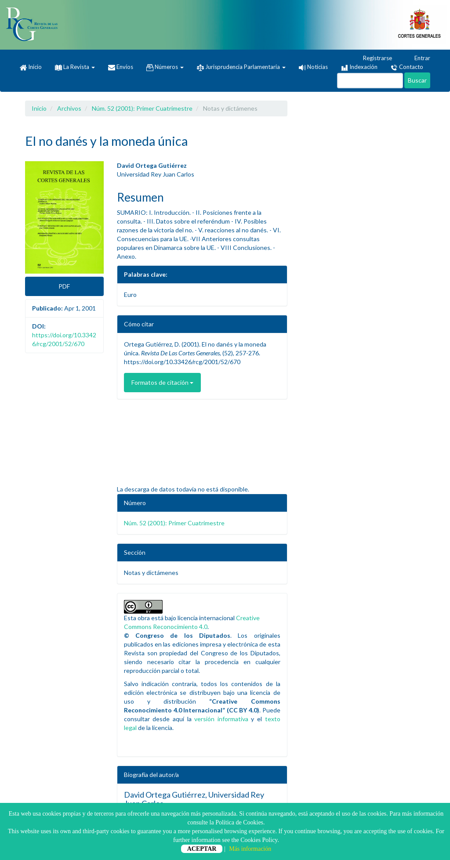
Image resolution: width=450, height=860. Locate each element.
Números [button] (165, 67)
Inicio (31, 67)
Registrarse (373, 58)
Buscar (417, 80)
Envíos (120, 67)
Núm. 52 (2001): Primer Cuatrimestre (142, 108)
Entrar (418, 58)
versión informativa (221, 719)
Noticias (313, 66)
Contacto (407, 67)
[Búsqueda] (370, 80)
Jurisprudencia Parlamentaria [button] (241, 67)
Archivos (69, 108)
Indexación (359, 67)
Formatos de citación (162, 382)
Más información (250, 849)
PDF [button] (64, 286)
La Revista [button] (75, 66)
